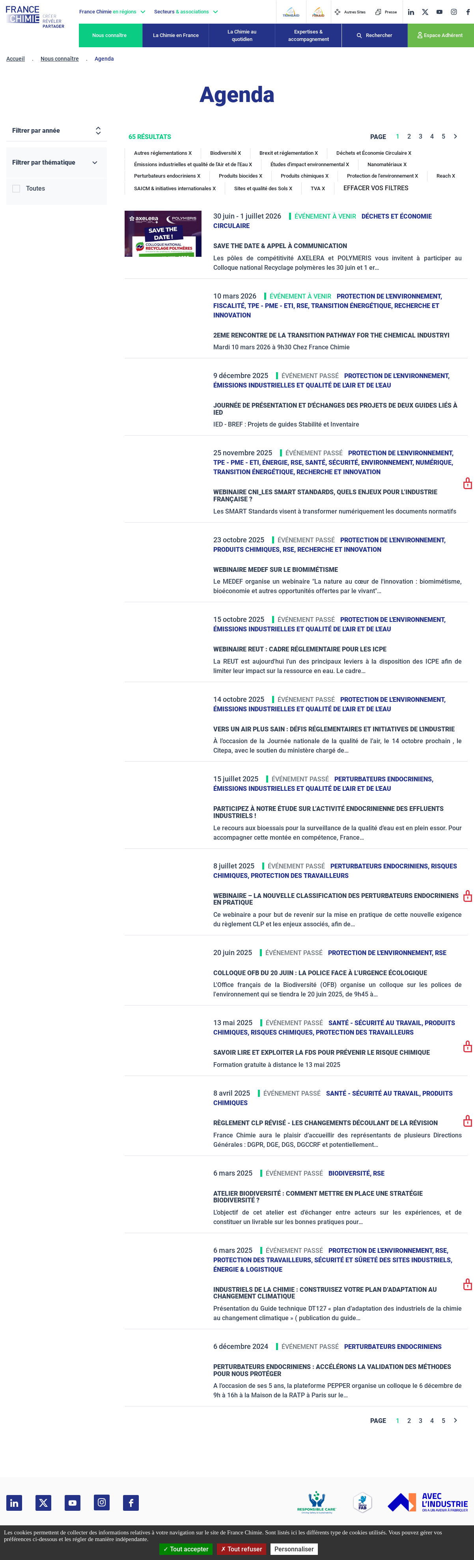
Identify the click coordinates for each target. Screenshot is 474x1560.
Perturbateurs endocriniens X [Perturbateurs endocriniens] (167, 176)
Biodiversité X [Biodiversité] (225, 153)
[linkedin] (411, 12)
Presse (386, 12)
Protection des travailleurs (300, 875)
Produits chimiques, (248, 549)
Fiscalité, (230, 306)
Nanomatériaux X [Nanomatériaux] (387, 164)
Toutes (35, 188)
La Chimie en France (176, 35)
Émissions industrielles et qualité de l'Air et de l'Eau (302, 385)
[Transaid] (290, 12)
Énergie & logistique (247, 1269)
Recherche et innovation (339, 472)
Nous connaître (109, 35)
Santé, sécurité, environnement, (360, 462)
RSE (440, 953)
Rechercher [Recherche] (379, 35)
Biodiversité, (350, 1173)
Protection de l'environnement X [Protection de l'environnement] (382, 176)
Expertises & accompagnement (308, 36)
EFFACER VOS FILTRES (376, 188)
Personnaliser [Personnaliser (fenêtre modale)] (294, 1549)
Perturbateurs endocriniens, (383, 779)
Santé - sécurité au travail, (376, 1023)
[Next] (455, 136)
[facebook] (468, 12)
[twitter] (425, 12)
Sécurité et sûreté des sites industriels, (383, 1260)
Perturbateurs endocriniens (393, 1346)
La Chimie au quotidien (242, 36)
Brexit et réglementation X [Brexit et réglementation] (288, 153)
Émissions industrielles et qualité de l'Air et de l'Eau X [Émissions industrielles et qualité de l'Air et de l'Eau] (193, 164)
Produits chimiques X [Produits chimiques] (304, 176)
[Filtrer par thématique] (56, 162)
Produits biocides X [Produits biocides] (240, 176)
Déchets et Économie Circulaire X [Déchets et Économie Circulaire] (373, 153)
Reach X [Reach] (446, 176)
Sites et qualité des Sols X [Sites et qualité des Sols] (263, 188)
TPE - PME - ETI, (272, 306)
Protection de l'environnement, (389, 296)
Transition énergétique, (352, 306)
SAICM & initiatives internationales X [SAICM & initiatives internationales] (175, 188)
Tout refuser (241, 1549)
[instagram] (453, 11)
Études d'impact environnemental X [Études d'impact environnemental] (310, 164)
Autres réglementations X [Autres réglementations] (163, 153)
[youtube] (439, 12)
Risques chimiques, (283, 1032)
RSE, (304, 306)
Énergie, (276, 462)
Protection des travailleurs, (263, 1260)
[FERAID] (318, 12)
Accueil (15, 59)
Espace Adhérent (443, 35)
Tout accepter (186, 1549)
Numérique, (434, 462)
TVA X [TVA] (318, 188)
